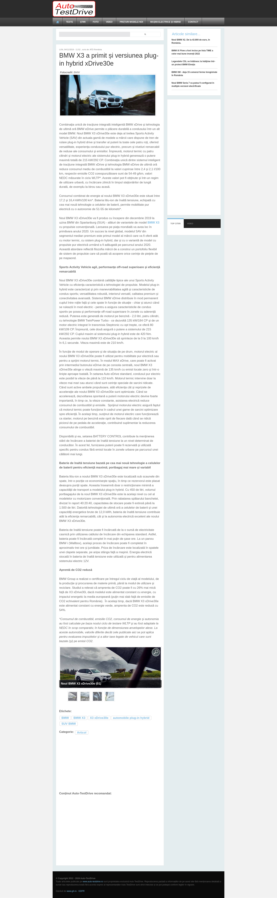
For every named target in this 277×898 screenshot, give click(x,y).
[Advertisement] (160, 9)
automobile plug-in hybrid (131, 718)
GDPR (81, 891)
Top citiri (175, 223)
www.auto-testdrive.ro (93, 881)
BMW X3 (79, 718)
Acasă (58, 22)
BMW (65, 718)
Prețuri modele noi (131, 22)
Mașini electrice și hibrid (165, 22)
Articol (81, 732)
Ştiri (83, 22)
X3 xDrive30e (99, 718)
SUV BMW (68, 723)
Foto (96, 22)
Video (109, 22)
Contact (193, 22)
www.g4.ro (71, 891)
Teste (69, 22)
